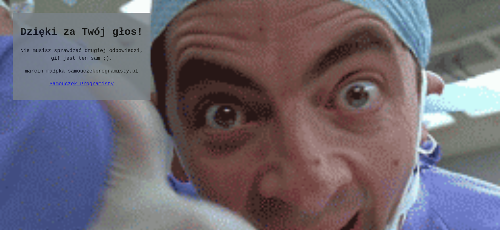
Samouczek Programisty (81, 84)
